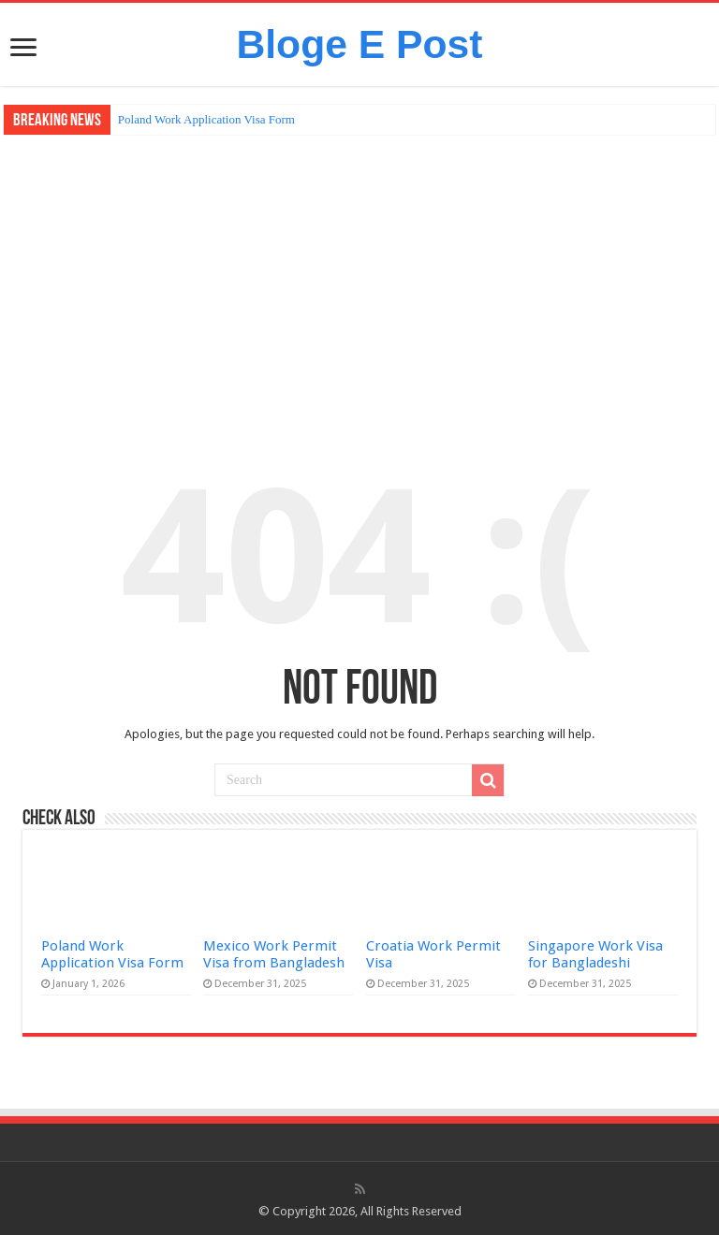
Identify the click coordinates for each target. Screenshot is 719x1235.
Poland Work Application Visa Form (206, 119)
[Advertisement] (359, 275)
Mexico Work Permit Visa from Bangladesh (274, 954)
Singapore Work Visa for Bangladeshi (595, 954)
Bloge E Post (359, 44)
